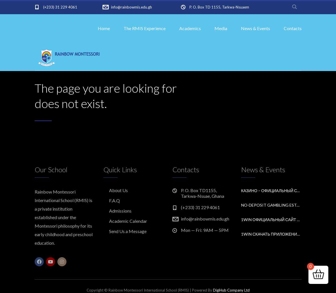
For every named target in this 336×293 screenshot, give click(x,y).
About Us (118, 190)
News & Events (255, 28)
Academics (190, 28)
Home (104, 28)
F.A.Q (114, 200)
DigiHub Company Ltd (231, 290)
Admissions (120, 210)
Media (220, 28)
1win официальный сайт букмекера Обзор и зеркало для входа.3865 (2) (271, 219)
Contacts (293, 28)
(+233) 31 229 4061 (60, 7)
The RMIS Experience (145, 28)
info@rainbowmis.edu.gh (131, 7)
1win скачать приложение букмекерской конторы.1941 (271, 234)
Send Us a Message (128, 231)
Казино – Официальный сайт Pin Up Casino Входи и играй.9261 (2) (271, 190)
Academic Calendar (128, 221)
